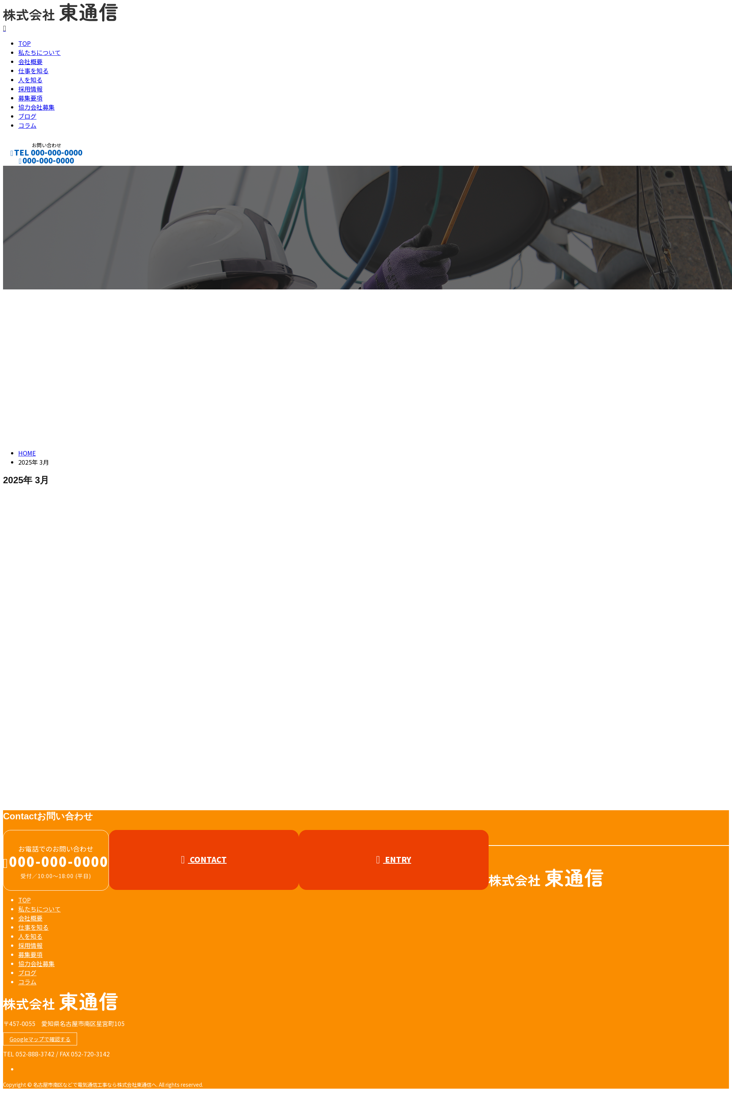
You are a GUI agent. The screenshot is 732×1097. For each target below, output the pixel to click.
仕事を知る (33, 72)
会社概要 (30, 63)
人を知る (30, 81)
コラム (27, 127)
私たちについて (39, 54)
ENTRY (393, 861)
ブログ (27, 118)
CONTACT (29, 173)
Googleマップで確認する (40, 1041)
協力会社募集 (36, 109)
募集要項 (30, 100)
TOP (24, 45)
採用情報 (30, 91)
